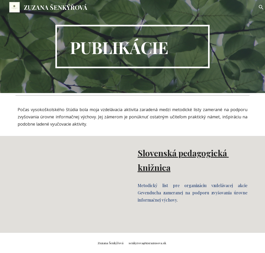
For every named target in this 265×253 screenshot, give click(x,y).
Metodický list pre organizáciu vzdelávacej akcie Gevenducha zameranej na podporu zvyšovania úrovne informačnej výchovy (193, 193)
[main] (132, 46)
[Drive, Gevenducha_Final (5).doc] (73, 184)
